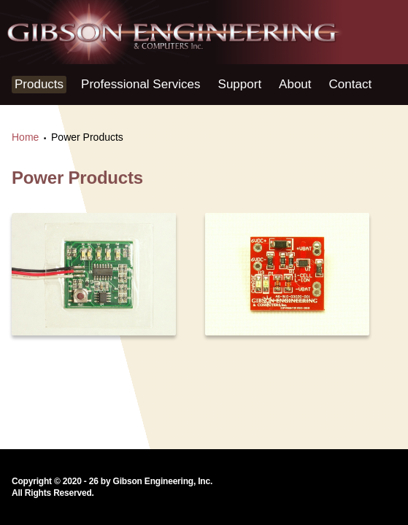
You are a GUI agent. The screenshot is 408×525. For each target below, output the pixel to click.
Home (25, 137)
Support (240, 84)
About (295, 84)
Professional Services (140, 84)
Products (39, 84)
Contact (350, 84)
